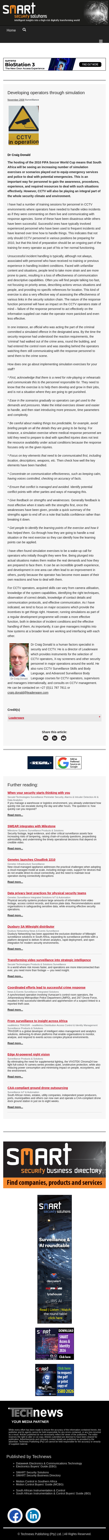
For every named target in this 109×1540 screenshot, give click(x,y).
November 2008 (16, 99)
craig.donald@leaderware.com (28, 692)
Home (11, 30)
